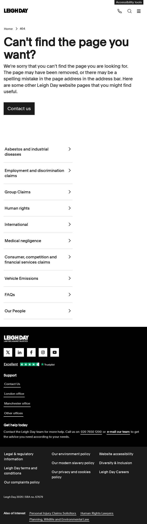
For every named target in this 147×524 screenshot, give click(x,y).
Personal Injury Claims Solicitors (52, 513)
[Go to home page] (16, 11)
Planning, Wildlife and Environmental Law (59, 519)
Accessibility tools (129, 2)
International (38, 224)
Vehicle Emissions (38, 278)
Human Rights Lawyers (97, 513)
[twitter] (8, 352)
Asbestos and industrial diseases (38, 152)
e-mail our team (118, 432)
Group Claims (38, 192)
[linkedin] (19, 352)
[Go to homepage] (16, 338)
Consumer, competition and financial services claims (38, 259)
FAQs (38, 294)
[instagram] (43, 352)
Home (8, 29)
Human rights (38, 208)
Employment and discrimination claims (38, 173)
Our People (38, 310)
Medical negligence (38, 240)
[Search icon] (129, 11)
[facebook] (31, 352)
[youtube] (54, 352)
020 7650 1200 (91, 432)
